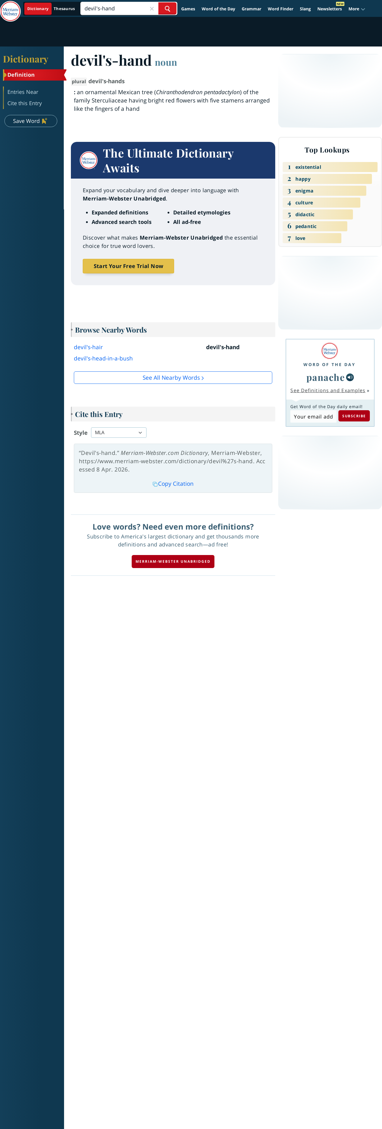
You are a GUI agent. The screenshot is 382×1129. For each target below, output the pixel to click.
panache (325, 377)
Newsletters (329, 9)
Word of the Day (218, 9)
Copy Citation (173, 483)
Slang (305, 9)
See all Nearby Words (171, 377)
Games (188, 9)
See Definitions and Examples (327, 390)
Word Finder (280, 9)
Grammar (251, 9)
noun (166, 62)
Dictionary (25, 58)
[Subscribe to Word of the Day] (313, 416)
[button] (357, 8)
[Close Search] (151, 8)
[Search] (128, 8)
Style (80, 433)
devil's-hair (88, 347)
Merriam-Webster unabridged (173, 561)
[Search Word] (167, 8)
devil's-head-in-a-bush (103, 358)
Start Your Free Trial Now (128, 266)
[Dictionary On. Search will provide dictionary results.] (51, 8)
